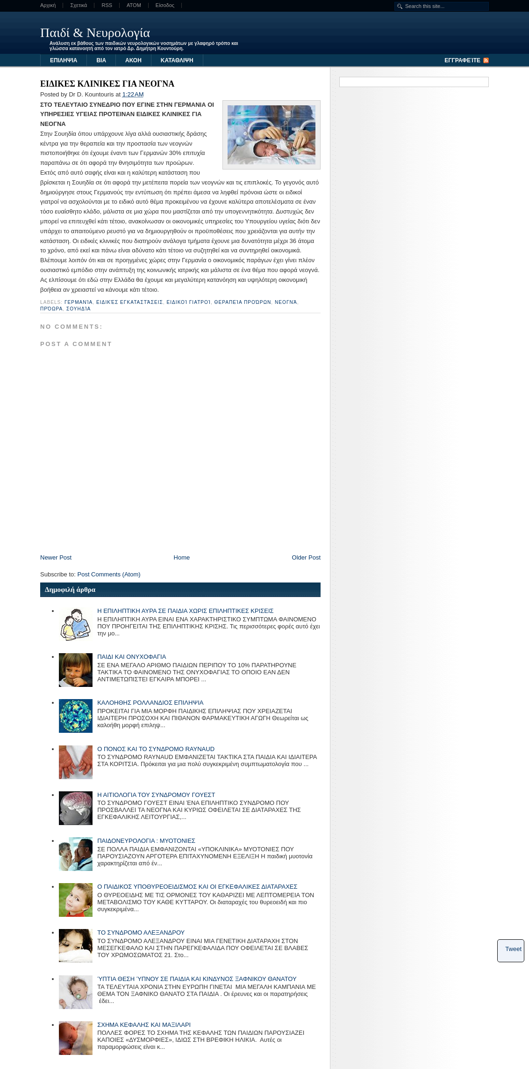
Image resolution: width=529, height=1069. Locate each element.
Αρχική (48, 5)
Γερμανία (78, 302)
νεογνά (286, 302)
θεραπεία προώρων (243, 302)
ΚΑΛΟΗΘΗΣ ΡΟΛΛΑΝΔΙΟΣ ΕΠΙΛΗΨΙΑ (150, 702)
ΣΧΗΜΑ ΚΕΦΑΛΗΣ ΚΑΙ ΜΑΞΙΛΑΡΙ (144, 1024)
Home (182, 557)
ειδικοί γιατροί (188, 302)
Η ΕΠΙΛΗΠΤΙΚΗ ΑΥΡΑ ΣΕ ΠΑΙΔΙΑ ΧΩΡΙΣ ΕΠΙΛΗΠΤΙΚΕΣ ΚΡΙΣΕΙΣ (185, 610)
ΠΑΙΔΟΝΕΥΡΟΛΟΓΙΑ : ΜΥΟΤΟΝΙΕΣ (146, 840)
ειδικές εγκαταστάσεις (129, 302)
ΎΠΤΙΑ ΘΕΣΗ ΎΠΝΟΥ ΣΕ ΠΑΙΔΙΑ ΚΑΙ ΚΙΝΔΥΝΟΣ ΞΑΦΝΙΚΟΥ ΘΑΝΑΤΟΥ (197, 978)
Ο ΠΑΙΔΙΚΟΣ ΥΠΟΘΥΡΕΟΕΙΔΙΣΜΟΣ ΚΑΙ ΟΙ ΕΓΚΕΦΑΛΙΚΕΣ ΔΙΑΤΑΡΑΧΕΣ (197, 886)
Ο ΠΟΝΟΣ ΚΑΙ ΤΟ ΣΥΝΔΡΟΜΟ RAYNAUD (155, 748)
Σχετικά (78, 5)
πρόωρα (51, 308)
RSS (106, 5)
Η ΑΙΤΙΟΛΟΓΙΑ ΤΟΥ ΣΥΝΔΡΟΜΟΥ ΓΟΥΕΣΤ (156, 794)
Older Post (306, 557)
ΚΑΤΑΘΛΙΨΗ (177, 60)
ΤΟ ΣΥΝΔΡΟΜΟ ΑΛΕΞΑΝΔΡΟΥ (141, 932)
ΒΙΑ (101, 60)
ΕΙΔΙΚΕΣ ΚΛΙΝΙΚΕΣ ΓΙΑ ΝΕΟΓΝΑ (107, 83)
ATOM (134, 5)
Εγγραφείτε (462, 60)
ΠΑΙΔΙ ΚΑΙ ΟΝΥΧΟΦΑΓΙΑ (131, 656)
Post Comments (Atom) (109, 574)
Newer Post (55, 557)
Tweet (513, 948)
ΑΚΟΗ (133, 60)
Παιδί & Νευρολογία (95, 32)
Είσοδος (165, 5)
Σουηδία (78, 308)
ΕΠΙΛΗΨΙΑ (63, 60)
